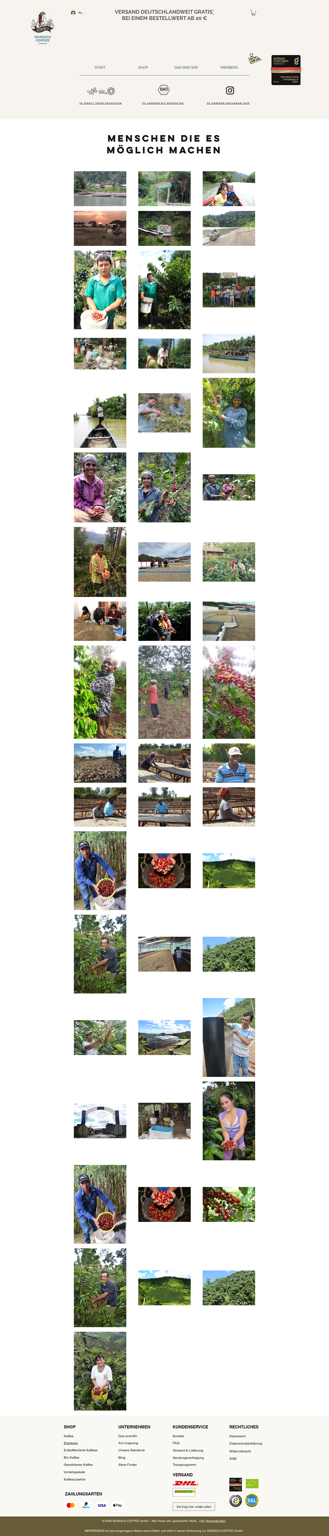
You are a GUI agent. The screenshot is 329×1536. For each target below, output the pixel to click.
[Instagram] (230, 90)
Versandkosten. (216, 1521)
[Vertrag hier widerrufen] (194, 1506)
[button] (253, 13)
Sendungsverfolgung (188, 1458)
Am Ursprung (128, 1443)
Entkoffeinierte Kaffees (81, 1450)
